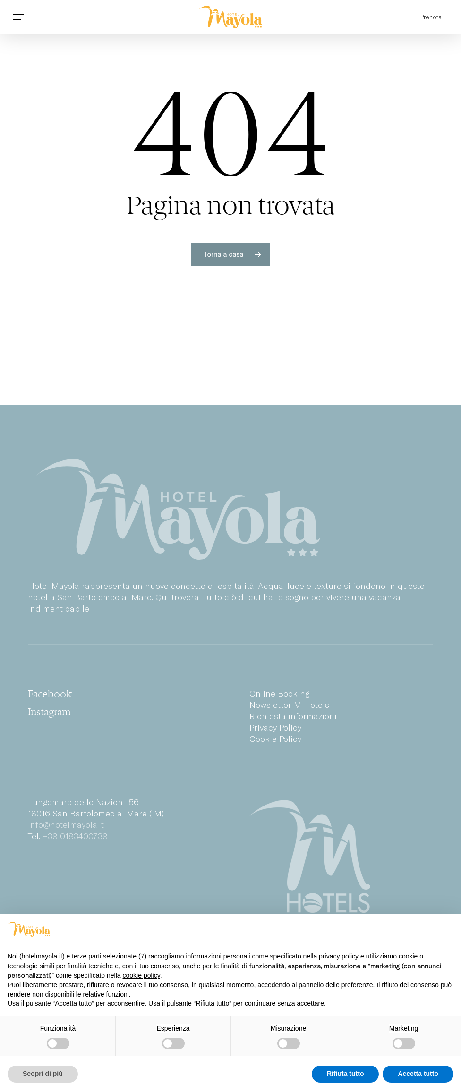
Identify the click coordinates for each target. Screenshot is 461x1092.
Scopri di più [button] (43, 1073)
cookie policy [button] (141, 975)
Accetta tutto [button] (418, 1073)
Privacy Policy (275, 727)
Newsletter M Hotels (289, 704)
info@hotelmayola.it (66, 824)
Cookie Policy (275, 738)
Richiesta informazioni (293, 716)
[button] (18, 17)
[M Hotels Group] (341, 856)
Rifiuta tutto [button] (345, 1073)
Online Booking (279, 693)
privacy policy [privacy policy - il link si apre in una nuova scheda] (339, 956)
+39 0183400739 (75, 836)
